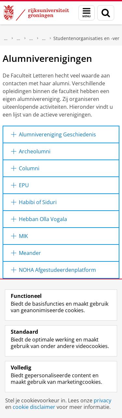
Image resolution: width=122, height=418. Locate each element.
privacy (102, 400)
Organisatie (44, 38)
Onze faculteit (31, 38)
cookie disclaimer (34, 407)
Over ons (6, 38)
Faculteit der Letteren (18, 38)
